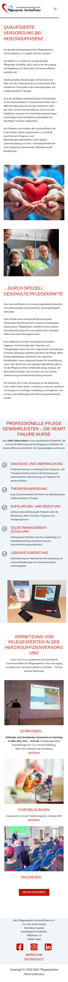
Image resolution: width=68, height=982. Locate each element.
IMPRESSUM (34, 955)
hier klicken (34, 752)
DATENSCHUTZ (34, 959)
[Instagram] (34, 947)
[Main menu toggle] (55, 8)
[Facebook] (20, 947)
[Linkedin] (48, 947)
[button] (34, 892)
